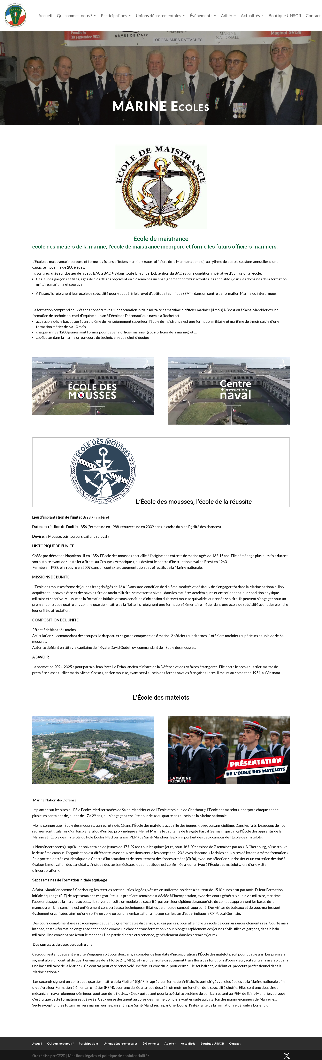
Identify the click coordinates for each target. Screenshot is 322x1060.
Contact (313, 15)
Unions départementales (158, 15)
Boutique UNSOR (285, 15)
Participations (114, 15)
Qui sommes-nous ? (74, 15)
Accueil (45, 15)
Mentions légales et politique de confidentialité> (109, 1055)
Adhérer (228, 15)
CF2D (61, 1055)
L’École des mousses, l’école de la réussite (194, 501)
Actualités (250, 15)
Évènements (201, 15)
